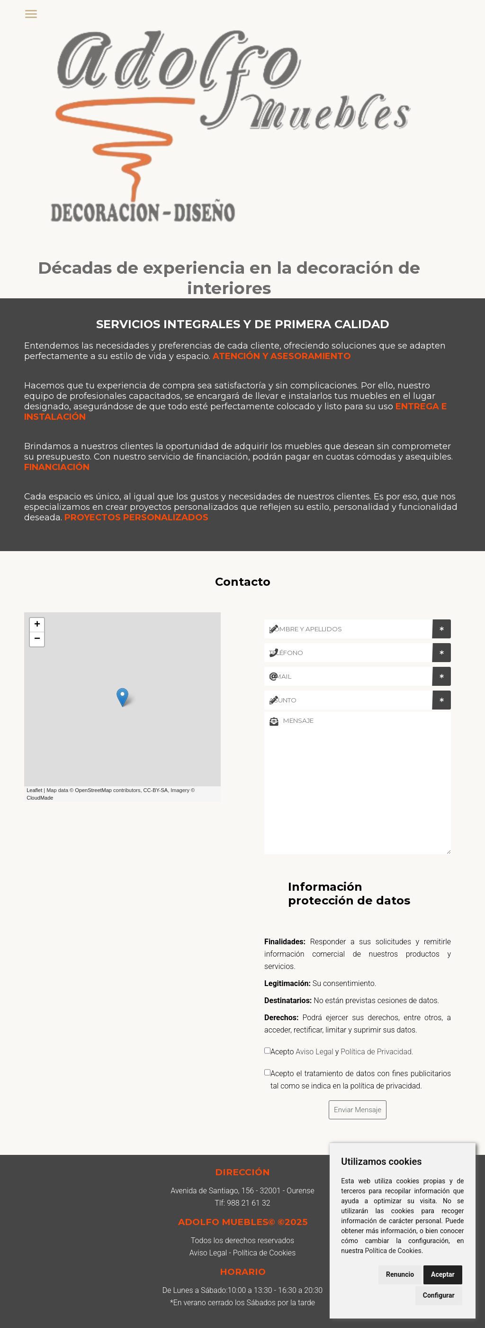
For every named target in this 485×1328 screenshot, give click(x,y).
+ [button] (37, 625)
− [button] (37, 639)
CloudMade (40, 798)
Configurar (439, 1295)
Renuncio (400, 1274)
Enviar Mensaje (357, 1110)
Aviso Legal (314, 1051)
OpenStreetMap (93, 790)
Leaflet (34, 790)
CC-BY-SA (156, 790)
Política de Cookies (393, 1250)
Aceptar (443, 1274)
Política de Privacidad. (377, 1051)
